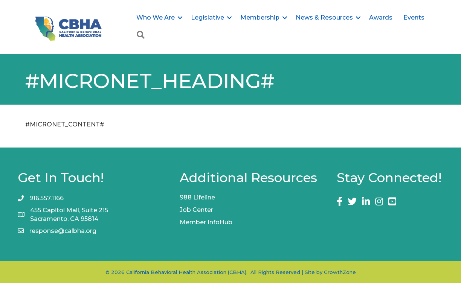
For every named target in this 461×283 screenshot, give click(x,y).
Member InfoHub (206, 222)
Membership (259, 17)
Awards (380, 17)
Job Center (196, 209)
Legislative (207, 17)
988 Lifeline (197, 197)
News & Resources (324, 17)
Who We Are (155, 17)
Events (413, 17)
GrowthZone (340, 272)
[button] (140, 35)
